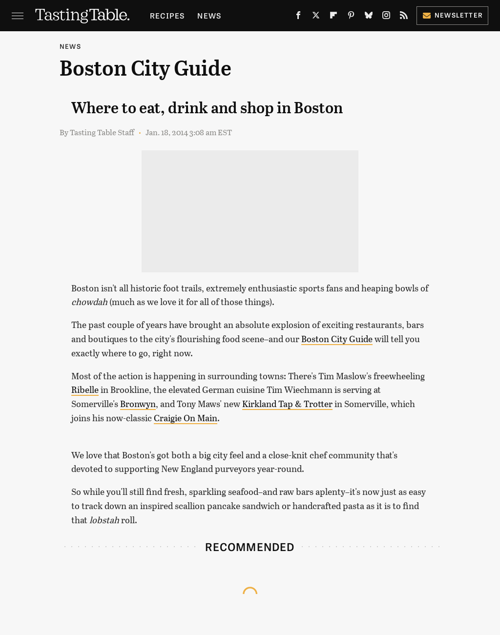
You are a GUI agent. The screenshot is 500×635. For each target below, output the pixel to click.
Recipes (167, 15)
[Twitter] (316, 17)
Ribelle (85, 389)
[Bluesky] (369, 17)
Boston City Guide (337, 338)
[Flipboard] (333, 17)
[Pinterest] (351, 17)
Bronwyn (138, 403)
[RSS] (404, 17)
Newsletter (452, 15)
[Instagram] (386, 17)
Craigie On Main (185, 417)
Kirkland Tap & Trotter (287, 403)
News (209, 15)
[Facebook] (298, 17)
